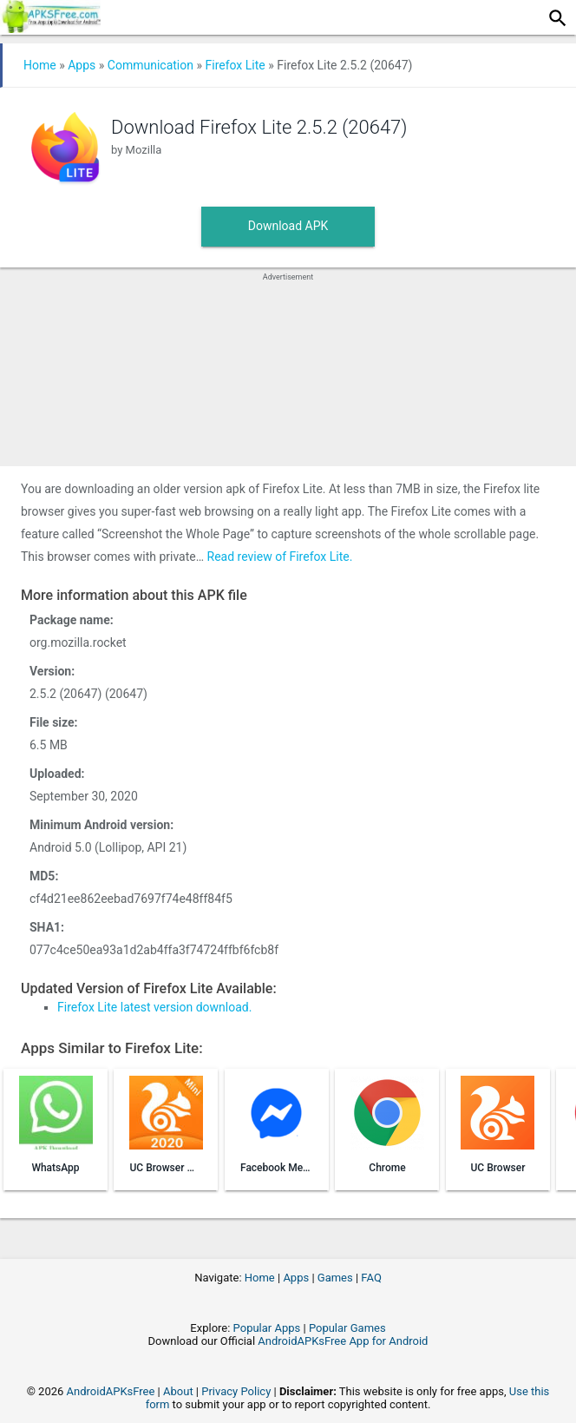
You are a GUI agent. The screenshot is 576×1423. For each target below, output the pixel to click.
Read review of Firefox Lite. (280, 556)
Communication (150, 65)
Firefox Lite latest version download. (154, 1007)
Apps (81, 65)
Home (39, 65)
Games (335, 1277)
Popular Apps (267, 1327)
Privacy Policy (236, 1391)
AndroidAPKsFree (111, 1391)
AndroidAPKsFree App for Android (343, 1340)
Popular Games (347, 1327)
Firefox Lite (235, 65)
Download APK (288, 226)
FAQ (371, 1277)
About (178, 1391)
